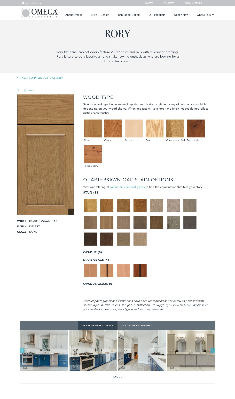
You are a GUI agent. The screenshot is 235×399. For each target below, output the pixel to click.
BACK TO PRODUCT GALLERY (41, 78)
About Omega (74, 15)
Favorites (168, 3)
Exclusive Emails (191, 3)
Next (213, 350)
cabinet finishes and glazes (127, 187)
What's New (181, 15)
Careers (149, 3)
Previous (22, 350)
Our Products (157, 15)
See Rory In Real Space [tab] (98, 325)
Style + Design (100, 15)
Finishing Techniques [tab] (137, 325)
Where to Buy (205, 15)
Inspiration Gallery (129, 15)
